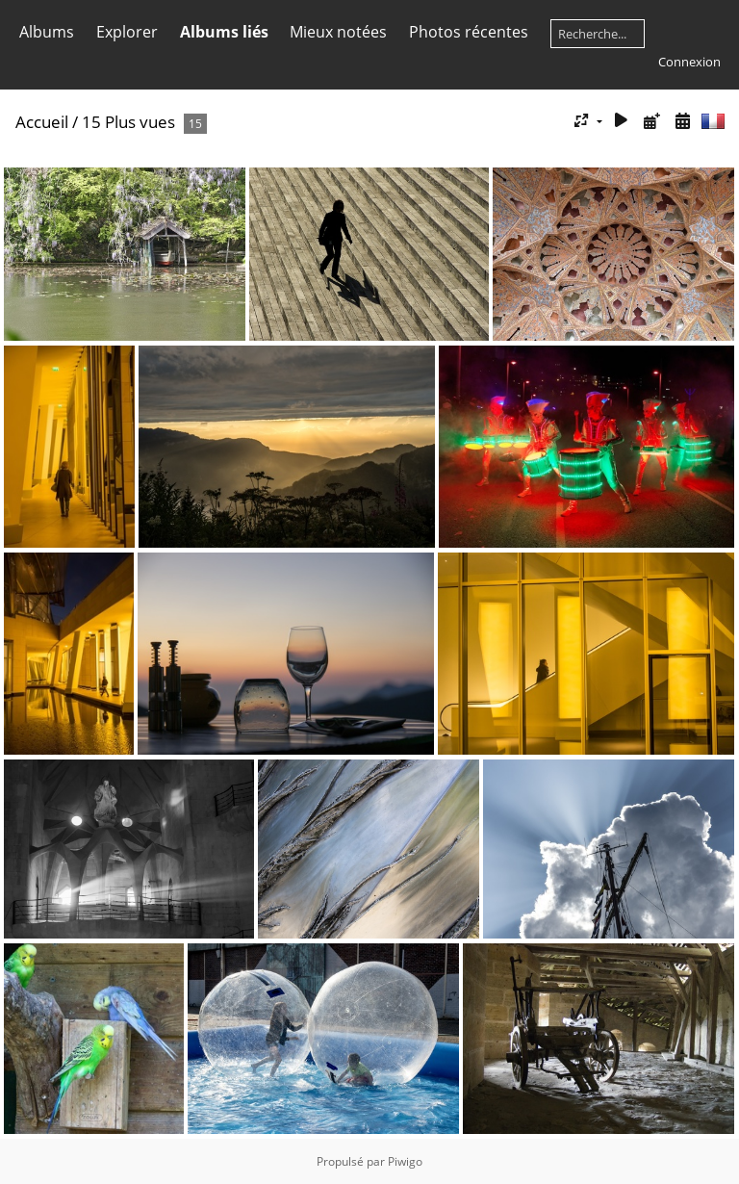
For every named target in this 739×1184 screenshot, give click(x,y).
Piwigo (405, 1161)
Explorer (127, 31)
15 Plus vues (128, 122)
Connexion (689, 61)
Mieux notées (338, 31)
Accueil (41, 122)
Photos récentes (468, 31)
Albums (46, 31)
